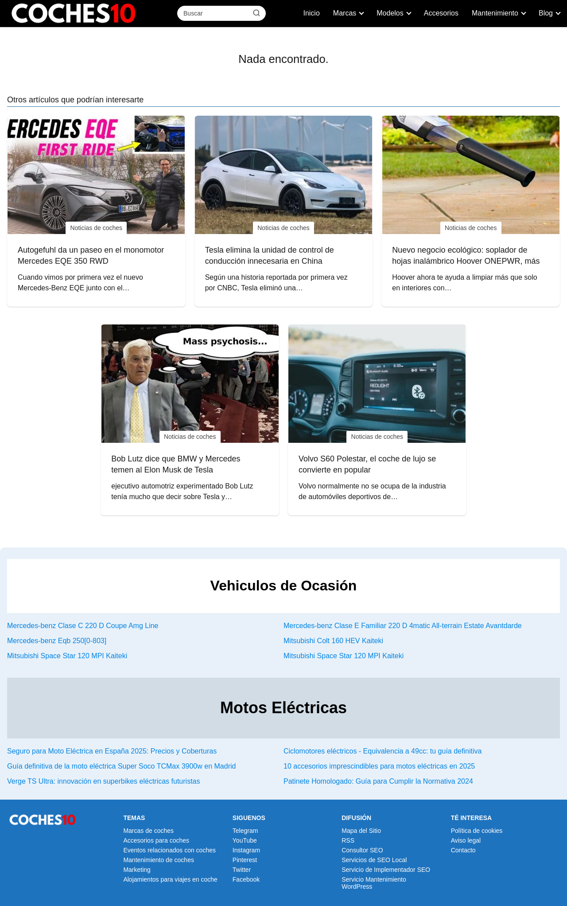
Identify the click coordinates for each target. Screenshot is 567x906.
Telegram (245, 830)
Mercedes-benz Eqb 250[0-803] (56, 640)
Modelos (390, 13)
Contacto (463, 850)
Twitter (242, 869)
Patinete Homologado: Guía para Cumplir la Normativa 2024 (378, 781)
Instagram (246, 850)
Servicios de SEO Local (374, 859)
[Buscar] (256, 13)
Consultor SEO (362, 850)
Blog (546, 13)
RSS (348, 840)
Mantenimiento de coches (158, 859)
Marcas (344, 13)
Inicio (311, 13)
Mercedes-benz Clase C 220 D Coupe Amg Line (83, 625)
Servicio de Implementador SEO (386, 869)
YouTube (245, 840)
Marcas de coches (148, 830)
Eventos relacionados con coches (169, 850)
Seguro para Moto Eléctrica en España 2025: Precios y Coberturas (112, 751)
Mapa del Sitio (361, 830)
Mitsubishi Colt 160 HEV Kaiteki (333, 640)
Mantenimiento (495, 13)
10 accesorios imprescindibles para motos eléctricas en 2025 (379, 766)
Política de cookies (477, 830)
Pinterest (245, 859)
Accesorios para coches (156, 840)
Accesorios (441, 13)
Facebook (246, 879)
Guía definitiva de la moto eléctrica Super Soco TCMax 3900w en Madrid (121, 766)
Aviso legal (466, 840)
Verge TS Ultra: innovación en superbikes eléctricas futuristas (103, 781)
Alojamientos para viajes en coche (170, 879)
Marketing (136, 869)
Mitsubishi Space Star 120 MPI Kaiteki (67, 656)
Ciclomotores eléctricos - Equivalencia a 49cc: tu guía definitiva (383, 751)
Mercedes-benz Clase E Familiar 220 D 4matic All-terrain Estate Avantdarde (403, 625)
